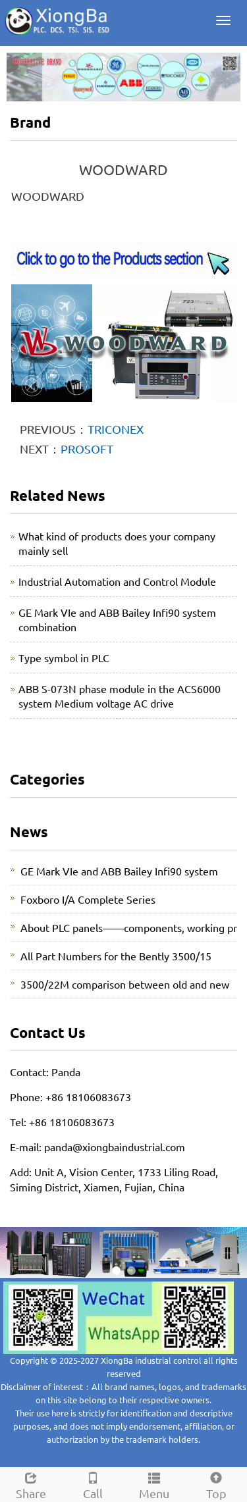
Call (93, 1484)
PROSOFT (87, 448)
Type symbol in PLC (63, 657)
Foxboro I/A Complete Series (87, 899)
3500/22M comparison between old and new (124, 984)
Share (31, 1484)
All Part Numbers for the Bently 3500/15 (115, 955)
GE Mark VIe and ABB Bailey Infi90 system (119, 870)
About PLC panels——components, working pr (128, 927)
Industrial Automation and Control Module (117, 581)
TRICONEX (116, 429)
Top (216, 1484)
